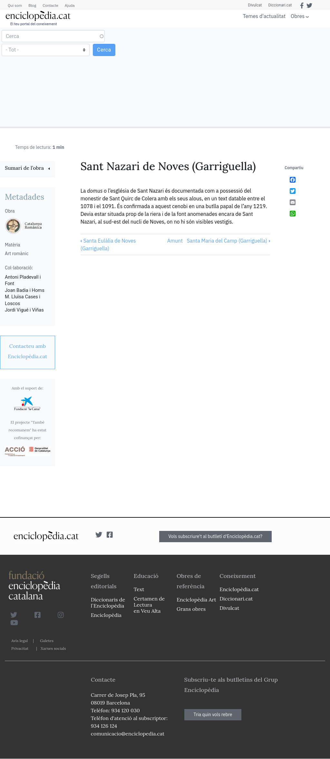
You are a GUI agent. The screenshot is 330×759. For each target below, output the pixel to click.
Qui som (15, 5)
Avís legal (19, 640)
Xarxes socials (53, 648)
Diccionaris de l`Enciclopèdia (108, 602)
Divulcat (255, 5)
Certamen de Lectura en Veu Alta (149, 604)
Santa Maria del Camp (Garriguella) (228, 240)
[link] (27, 169)
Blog (32, 5)
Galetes (46, 640)
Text (139, 589)
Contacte (50, 5)
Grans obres (191, 609)
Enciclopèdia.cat (239, 589)
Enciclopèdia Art (196, 599)
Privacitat (19, 648)
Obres (298, 16)
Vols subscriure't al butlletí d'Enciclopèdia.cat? (216, 536)
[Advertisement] (246, 77)
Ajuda (70, 5)
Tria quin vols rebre (213, 714)
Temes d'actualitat (264, 16)
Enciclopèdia (106, 615)
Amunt (175, 240)
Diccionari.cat (280, 5)
